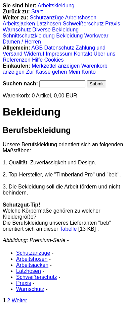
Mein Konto (82, 72)
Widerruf (34, 54)
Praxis (112, 23)
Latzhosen (49, 23)
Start (37, 11)
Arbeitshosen (80, 17)
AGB (37, 48)
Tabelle (68, 229)
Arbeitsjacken (19, 23)
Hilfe (37, 60)
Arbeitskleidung (56, 5)
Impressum (59, 54)
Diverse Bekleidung (55, 29)
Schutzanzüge (47, 17)
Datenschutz (59, 48)
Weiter (19, 300)
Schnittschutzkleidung (29, 35)
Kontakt (83, 54)
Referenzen (17, 60)
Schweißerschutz (83, 23)
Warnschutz (17, 29)
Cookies (54, 60)
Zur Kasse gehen (46, 72)
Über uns (104, 54)
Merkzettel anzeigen (56, 66)
